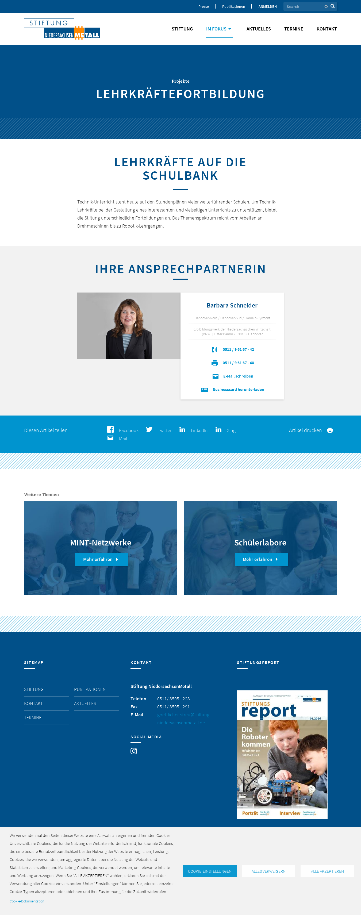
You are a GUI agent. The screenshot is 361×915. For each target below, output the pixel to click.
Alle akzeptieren (327, 871)
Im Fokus (219, 29)
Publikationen (233, 6)
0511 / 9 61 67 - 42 (232, 349)
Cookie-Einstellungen (210, 871)
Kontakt (327, 29)
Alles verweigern (269, 871)
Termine (293, 29)
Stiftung (182, 29)
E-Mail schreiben (232, 376)
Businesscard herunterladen (232, 389)
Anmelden (268, 6)
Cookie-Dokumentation (27, 901)
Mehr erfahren (101, 559)
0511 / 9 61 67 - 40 (232, 362)
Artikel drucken (311, 430)
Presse (203, 6)
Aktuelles (259, 29)
